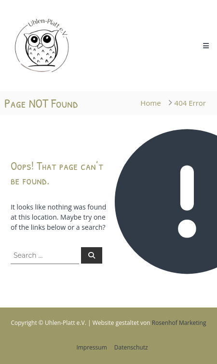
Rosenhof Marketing (179, 323)
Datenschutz (131, 347)
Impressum (91, 347)
